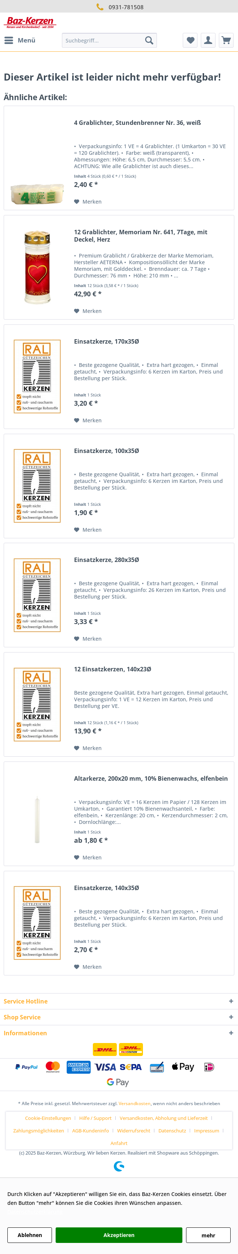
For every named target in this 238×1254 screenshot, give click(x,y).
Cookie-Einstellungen (48, 1118)
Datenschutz (172, 1130)
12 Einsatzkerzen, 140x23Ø (112, 669)
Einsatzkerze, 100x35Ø (106, 451)
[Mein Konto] (208, 40)
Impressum (206, 1130)
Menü (19, 39)
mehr (208, 1235)
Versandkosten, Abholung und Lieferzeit (164, 1118)
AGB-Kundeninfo (90, 1130)
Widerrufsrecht (133, 1130)
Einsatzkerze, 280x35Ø (106, 560)
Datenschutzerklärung (35, 1211)
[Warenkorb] (226, 40)
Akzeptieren (119, 1234)
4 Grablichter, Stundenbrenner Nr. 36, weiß (137, 123)
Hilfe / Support (95, 1118)
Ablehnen (30, 1234)
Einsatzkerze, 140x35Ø (106, 888)
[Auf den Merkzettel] (88, 201)
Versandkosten (135, 1103)
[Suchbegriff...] (109, 40)
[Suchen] (149, 40)
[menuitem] (19, 40)
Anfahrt (119, 1143)
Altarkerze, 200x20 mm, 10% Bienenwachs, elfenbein (151, 779)
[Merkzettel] (190, 40)
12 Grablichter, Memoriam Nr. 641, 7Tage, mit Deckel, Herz (140, 235)
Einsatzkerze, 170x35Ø (106, 341)
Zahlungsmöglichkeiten (38, 1130)
